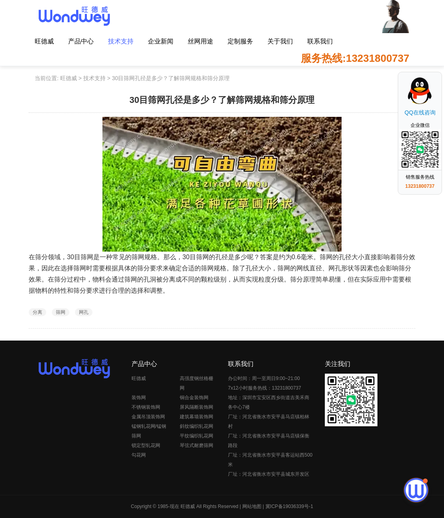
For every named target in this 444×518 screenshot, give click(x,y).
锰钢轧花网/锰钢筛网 (149, 431)
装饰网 (139, 397)
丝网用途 (200, 41)
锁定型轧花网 (146, 445)
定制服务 (240, 41)
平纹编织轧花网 (196, 436)
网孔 (83, 312)
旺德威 (44, 41)
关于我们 (280, 41)
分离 (37, 312)
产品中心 (81, 41)
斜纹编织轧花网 (196, 426)
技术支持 (121, 41)
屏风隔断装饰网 (196, 407)
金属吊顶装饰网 (148, 417)
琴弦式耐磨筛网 (196, 445)
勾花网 (139, 455)
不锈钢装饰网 (146, 407)
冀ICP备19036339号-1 (289, 506)
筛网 (60, 312)
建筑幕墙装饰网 (196, 417)
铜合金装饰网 (194, 397)
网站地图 (251, 506)
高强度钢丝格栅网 (196, 383)
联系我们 (320, 41)
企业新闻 (160, 41)
